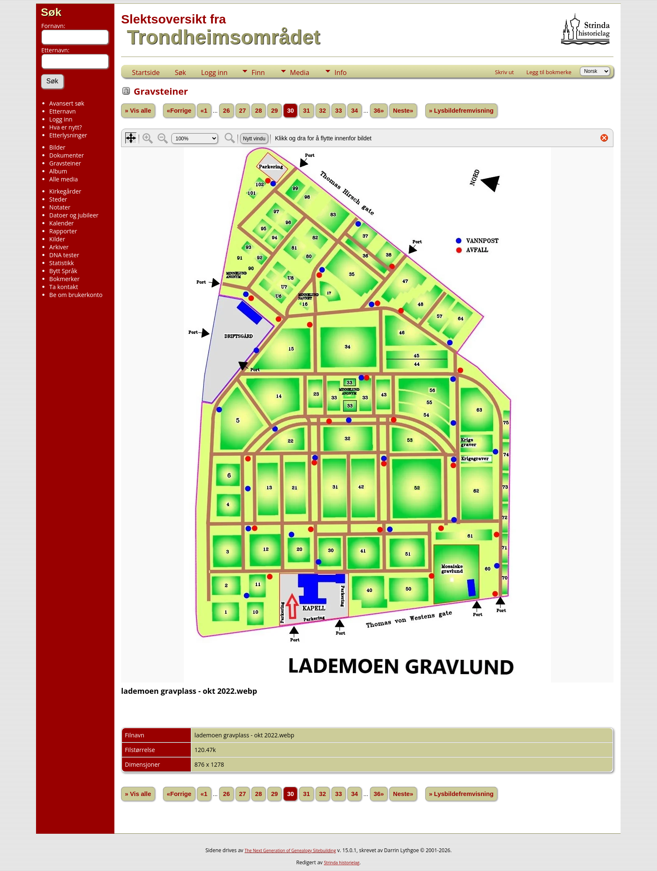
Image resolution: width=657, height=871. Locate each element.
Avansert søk (67, 103)
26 (226, 110)
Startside (146, 72)
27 (242, 110)
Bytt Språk (63, 271)
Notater (59, 207)
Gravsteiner (65, 163)
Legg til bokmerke (549, 72)
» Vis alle (138, 110)
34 (354, 110)
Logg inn (60, 119)
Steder (58, 199)
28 (258, 110)
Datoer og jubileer (73, 215)
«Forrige (179, 110)
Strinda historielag (342, 863)
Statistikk (61, 263)
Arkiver (59, 247)
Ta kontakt (63, 287)
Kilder (57, 239)
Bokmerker (64, 279)
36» (379, 110)
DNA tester (64, 255)
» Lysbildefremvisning (461, 110)
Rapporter (63, 231)
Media (299, 72)
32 (322, 110)
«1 (204, 110)
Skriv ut (504, 72)
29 (274, 110)
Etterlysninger (68, 135)
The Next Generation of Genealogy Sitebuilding (290, 850)
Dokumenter (66, 155)
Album (58, 171)
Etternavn (62, 111)
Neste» (403, 110)
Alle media (63, 179)
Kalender (61, 223)
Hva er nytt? (65, 127)
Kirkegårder (65, 191)
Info (340, 72)
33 (338, 110)
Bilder (57, 147)
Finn (258, 72)
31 (306, 110)
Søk (51, 12)
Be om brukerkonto (76, 295)
